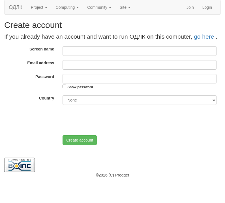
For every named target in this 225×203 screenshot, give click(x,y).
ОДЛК (15, 7)
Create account (79, 140)
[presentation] (106, 120)
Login (207, 7)
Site (125, 7)
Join (190, 7)
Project (39, 7)
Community (99, 7)
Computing (67, 7)
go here (205, 36)
